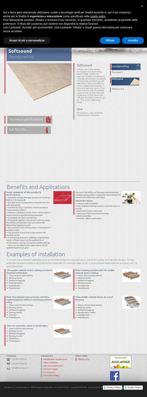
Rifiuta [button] (110, 389)
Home (66, 18)
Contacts (132, 18)
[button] (142, 355)
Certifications (113, 18)
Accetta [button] (133, 389)
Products (95, 18)
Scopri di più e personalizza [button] (26, 389)
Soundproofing (21, 57)
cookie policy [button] (97, 365)
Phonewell (117, 72)
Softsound (117, 79)
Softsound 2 (118, 89)
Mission (79, 18)
